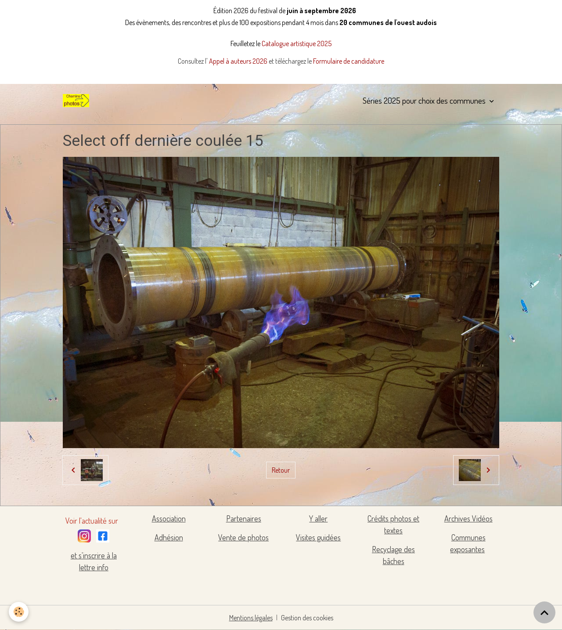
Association (169, 518)
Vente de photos (243, 537)
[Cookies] (19, 612)
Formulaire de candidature (348, 61)
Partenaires (243, 518)
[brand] (78, 100)
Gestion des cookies (307, 617)
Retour (281, 470)
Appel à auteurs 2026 (239, 61)
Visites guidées (318, 537)
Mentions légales (251, 617)
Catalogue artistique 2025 (296, 43)
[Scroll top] (544, 612)
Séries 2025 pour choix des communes (425, 100)
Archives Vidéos (468, 518)
